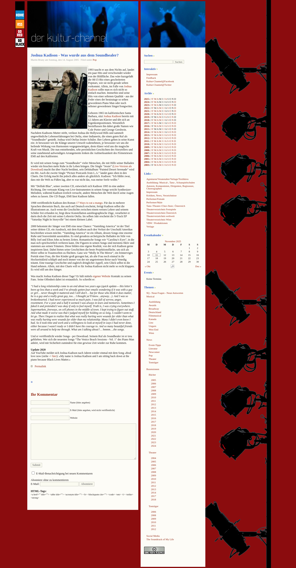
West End (153, 329)
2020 (146, 114)
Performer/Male (154, 202)
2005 (146, 158)
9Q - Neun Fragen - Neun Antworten (164, 293)
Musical (150, 296)
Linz (151, 322)
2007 (146, 153)
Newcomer (154, 352)
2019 (146, 117)
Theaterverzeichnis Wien (158, 219)
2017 (146, 123)
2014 (146, 132)
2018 (146, 120)
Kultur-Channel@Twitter (159, 84)
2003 (146, 164)
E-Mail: (55, 484)
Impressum (151, 74)
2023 (146, 105)
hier (54, 356)
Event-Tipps (155, 345)
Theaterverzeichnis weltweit (160, 216)
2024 (146, 101)
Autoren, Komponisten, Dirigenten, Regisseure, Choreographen (170, 187)
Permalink (40, 366)
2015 (146, 129)
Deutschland (155, 312)
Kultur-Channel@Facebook (160, 81)
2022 (146, 108)
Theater (152, 359)
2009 (146, 147)
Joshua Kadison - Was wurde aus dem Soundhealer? (75, 55)
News (149, 339)
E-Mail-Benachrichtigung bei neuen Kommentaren (64, 473)
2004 (146, 161)
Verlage (150, 226)
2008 (146, 150)
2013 (146, 135)
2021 (146, 111)
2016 (146, 126)
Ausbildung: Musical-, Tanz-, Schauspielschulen (170, 182)
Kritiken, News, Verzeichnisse (161, 195)
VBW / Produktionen (157, 223)
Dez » (198, 266)
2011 (146, 141)
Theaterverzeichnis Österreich (161, 212)
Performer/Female (155, 199)
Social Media (153, 535)
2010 (146, 144)
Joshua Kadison (112, 116)
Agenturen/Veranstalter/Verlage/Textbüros (167, 179)
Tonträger (153, 362)
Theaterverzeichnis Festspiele (161, 209)
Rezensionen (152, 369)
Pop (95, 59)
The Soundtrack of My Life (160, 539)
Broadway (154, 308)
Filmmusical (155, 315)
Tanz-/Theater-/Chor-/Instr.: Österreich (165, 205)
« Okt (147, 266)
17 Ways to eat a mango (89, 202)
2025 (146, 98)
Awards (152, 305)
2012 (146, 138)
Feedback (151, 77)
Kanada (152, 319)
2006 (146, 155)
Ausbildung (154, 301)
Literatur (153, 348)
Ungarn (152, 326)
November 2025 (173, 241)
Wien (151, 333)
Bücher (152, 374)
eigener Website (101, 276)
